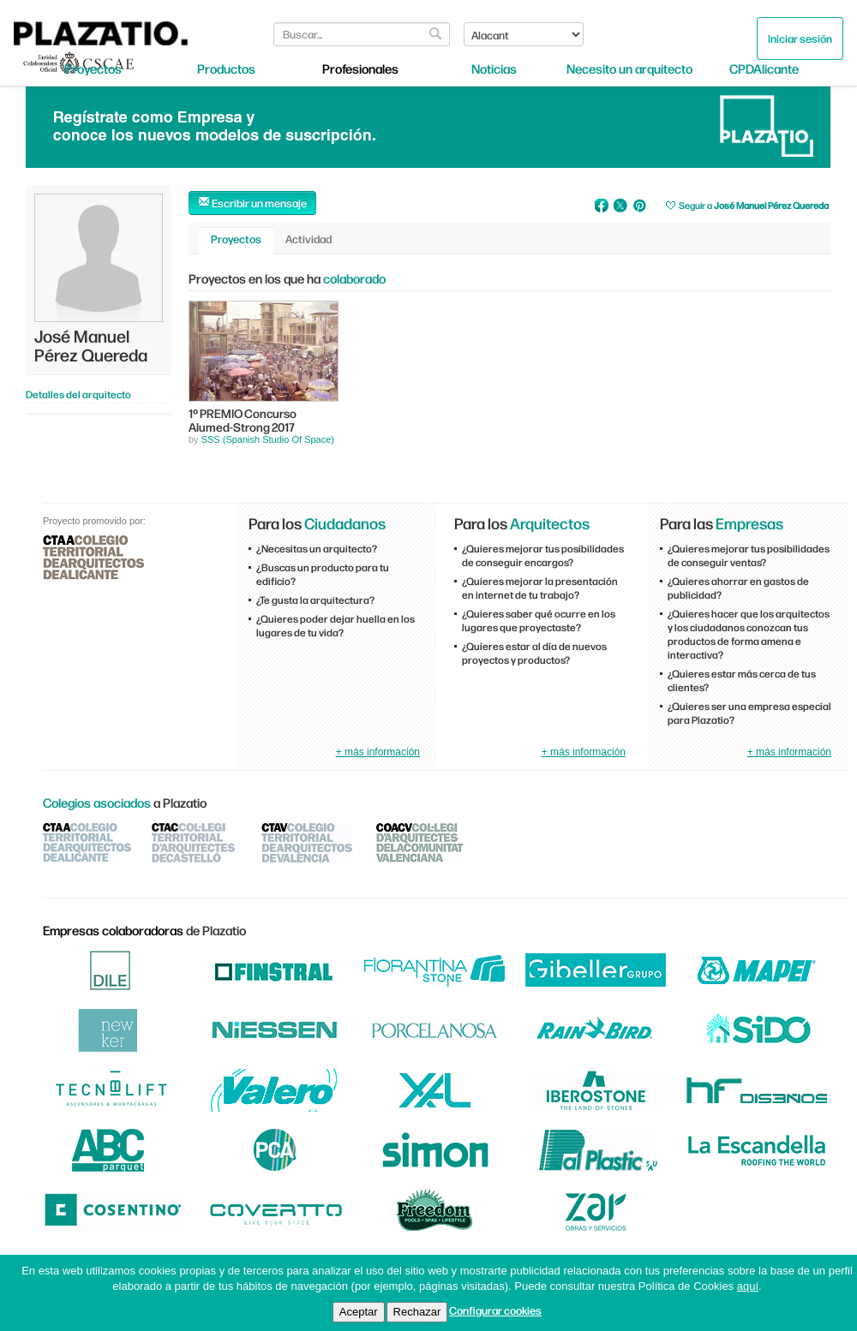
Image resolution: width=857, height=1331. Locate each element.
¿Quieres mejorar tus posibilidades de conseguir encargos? (543, 555)
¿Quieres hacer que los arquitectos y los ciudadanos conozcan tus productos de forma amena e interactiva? (749, 633)
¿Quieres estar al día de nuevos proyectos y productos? (534, 652)
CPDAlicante (764, 68)
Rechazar (417, 1311)
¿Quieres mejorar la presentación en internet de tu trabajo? (540, 587)
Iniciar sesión (800, 38)
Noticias (494, 68)
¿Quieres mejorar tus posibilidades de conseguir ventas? (749, 555)
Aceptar (358, 1311)
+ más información (378, 752)
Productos (226, 68)
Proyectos (93, 68)
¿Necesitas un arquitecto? (316, 548)
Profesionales (360, 68)
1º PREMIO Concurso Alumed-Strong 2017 (243, 419)
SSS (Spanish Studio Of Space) (267, 439)
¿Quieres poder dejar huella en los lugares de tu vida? (335, 625)
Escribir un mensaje (252, 202)
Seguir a (754, 205)
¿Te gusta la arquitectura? (315, 599)
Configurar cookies (495, 1310)
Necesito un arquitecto (629, 68)
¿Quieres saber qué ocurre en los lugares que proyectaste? (538, 620)
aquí (747, 1286)
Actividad (308, 238)
